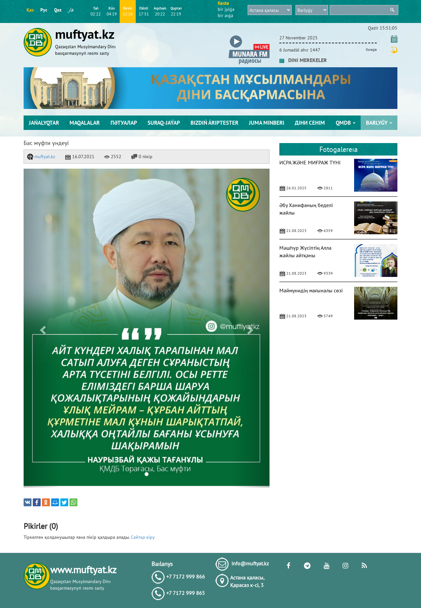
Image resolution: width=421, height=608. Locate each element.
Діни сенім (310, 122)
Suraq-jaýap (164, 122)
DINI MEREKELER (303, 60)
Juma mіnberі (266, 122)
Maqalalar (85, 122)
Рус (43, 10)
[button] (249, 37)
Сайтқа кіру (143, 537)
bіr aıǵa (225, 15)
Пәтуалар (123, 122)
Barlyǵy (379, 122)
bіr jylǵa (226, 9)
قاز (71, 10)
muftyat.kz (41, 156)
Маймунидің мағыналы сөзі (311, 290)
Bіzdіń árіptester (214, 122)
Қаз (30, 10)
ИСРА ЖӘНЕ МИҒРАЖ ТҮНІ (310, 162)
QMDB (345, 122)
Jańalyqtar (44, 122)
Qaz (57, 10)
